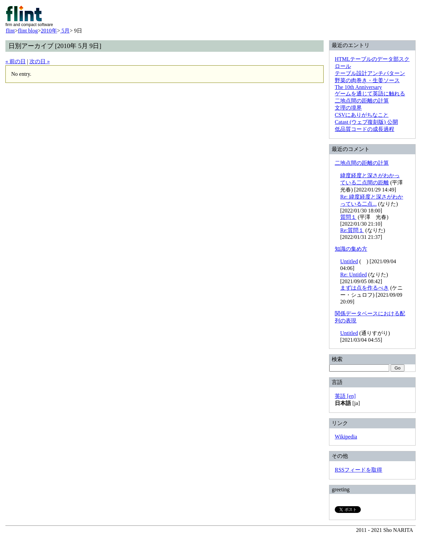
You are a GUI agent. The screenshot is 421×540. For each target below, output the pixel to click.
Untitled (349, 261)
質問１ (348, 217)
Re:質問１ (352, 230)
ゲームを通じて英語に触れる (370, 93)
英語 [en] (345, 396)
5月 (65, 30)
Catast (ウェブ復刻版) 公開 (366, 122)
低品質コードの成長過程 (364, 129)
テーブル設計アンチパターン (370, 73)
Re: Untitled (353, 274)
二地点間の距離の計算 (362, 101)
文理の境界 (348, 108)
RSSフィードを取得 (358, 470)
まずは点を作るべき (364, 288)
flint (10, 30)
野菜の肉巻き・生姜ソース (367, 80)
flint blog (28, 30)
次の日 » (39, 61)
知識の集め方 (351, 249)
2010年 (49, 30)
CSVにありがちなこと (362, 115)
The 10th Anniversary (358, 87)
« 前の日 (15, 61)
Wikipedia (346, 437)
